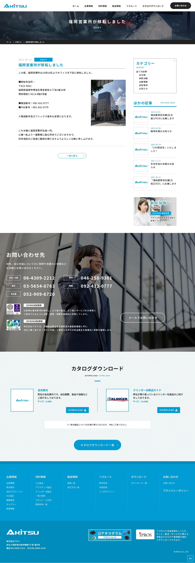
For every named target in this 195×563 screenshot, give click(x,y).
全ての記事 (141, 71)
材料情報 (102, 6)
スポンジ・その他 (43, 500)
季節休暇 (143, 78)
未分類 (142, 74)
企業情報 (88, 6)
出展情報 (143, 81)
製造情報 (116, 6)
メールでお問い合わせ (143, 318)
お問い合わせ (181, 5)
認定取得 (143, 85)
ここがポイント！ (107, 491)
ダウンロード (138, 477)
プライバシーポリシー (176, 491)
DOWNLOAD (75, 410)
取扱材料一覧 (41, 504)
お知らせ (43, 59)
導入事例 (41, 495)
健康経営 (10, 500)
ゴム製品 (39, 483)
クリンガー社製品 (43, 491)
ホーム (76, 6)
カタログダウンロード (153, 6)
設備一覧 (71, 483)
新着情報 (10, 508)
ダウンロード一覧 (139, 483)
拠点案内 (10, 487)
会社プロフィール (14, 491)
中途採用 (103, 487)
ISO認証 (10, 495)
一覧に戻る (72, 155)
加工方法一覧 (73, 487)
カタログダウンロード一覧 (97, 445)
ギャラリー (11, 504)
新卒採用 (103, 483)
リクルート (131, 6)
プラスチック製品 (43, 487)
